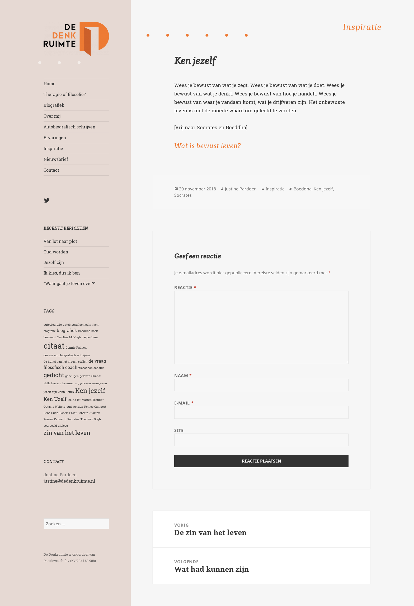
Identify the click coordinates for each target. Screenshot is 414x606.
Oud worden (56, 251)
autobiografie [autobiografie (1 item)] (53, 324)
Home (49, 83)
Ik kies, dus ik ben (62, 273)
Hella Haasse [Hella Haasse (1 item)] (52, 383)
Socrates (183, 195)
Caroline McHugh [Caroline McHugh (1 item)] (69, 337)
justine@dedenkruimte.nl (69, 481)
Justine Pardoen (241, 189)
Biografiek (54, 105)
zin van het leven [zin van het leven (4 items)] (67, 432)
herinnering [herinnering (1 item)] (70, 383)
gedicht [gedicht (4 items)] (54, 375)
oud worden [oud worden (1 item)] (75, 406)
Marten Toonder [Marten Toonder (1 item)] (93, 400)
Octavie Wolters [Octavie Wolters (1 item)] (54, 406)
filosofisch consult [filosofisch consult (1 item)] (91, 368)
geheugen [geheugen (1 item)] (72, 376)
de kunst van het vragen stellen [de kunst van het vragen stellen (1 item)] (65, 361)
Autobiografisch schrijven (69, 126)
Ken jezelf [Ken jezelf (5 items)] (90, 390)
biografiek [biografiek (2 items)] (67, 330)
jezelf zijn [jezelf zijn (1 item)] (50, 392)
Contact (51, 170)
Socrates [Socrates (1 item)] (73, 419)
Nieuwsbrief (56, 159)
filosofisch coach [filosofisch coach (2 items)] (60, 367)
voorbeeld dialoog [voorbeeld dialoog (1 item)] (56, 425)
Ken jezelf (323, 189)
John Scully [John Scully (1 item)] (66, 392)
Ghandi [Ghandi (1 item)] (96, 376)
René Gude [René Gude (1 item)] (51, 413)
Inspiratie (53, 148)
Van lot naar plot (60, 241)
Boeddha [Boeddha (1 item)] (84, 331)
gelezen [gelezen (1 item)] (85, 376)
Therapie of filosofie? (65, 94)
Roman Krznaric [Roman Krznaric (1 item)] (55, 419)
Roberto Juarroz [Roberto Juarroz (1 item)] (89, 413)
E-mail (184, 403)
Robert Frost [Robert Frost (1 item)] (68, 413)
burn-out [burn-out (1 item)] (50, 337)
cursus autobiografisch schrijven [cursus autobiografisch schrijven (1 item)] (67, 355)
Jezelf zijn (54, 262)
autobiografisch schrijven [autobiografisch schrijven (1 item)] (80, 324)
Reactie (185, 287)
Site (179, 430)
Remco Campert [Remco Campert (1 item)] (95, 406)
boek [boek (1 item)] (94, 331)
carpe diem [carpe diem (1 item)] (90, 337)
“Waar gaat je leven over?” (70, 283)
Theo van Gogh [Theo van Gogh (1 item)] (91, 419)
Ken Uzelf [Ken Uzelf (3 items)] (55, 399)
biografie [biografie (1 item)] (50, 331)
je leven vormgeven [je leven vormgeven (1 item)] (93, 383)
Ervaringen (55, 137)
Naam (183, 375)
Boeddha (303, 189)
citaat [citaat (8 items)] (54, 345)
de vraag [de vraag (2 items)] (97, 361)
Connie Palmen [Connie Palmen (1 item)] (76, 347)
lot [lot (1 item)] (79, 400)
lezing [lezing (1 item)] (72, 400)
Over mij (52, 116)
